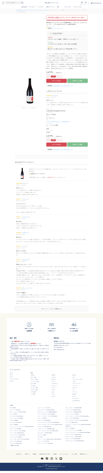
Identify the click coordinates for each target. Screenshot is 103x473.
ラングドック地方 (34, 387)
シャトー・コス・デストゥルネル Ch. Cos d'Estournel (48, 422)
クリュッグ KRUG (13, 414)
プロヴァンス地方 (34, 389)
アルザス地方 (33, 391)
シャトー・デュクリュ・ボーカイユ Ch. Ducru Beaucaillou (77, 416)
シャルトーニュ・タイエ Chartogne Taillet (46, 428)
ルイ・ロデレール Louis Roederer (16, 416)
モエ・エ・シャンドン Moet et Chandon (18, 411)
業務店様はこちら (83, 454)
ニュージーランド (76, 400)
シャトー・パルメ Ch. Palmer (16, 437)
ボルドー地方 (33, 377)
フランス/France (51, 121)
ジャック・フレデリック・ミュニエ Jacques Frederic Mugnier (77, 432)
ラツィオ (53, 381)
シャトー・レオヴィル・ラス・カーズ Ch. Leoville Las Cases (50, 424)
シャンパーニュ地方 (35, 381)
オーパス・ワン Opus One (15, 409)
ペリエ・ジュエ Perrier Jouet (15, 422)
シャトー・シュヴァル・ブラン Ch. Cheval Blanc (47, 416)
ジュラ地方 (33, 394)
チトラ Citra (40, 437)
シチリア (53, 389)
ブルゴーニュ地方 (34, 379)
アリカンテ (74, 387)
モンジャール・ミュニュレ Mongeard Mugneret (47, 411)
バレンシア (74, 385)
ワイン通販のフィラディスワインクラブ (24, 10)
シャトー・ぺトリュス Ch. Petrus (72, 414)
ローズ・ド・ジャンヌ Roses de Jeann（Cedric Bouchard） (50, 439)
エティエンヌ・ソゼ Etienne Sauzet (45, 432)
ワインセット (32, 6)
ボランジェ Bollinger (14, 424)
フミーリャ (74, 391)
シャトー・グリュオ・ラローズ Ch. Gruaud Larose (48, 430)
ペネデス (74, 381)
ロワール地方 (33, 383)
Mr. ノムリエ (26, 288)
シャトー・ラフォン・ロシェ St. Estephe (73, 430)
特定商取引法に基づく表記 (44, 454)
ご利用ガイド (27, 454)
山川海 (24, 232)
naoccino (25, 259)
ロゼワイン (12, 381)
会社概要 (55, 454)
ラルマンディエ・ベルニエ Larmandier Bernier (74, 440)
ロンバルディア (55, 383)
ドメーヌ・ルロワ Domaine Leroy (44, 426)
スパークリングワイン (14, 379)
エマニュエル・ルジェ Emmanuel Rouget (46, 409)
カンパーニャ (54, 385)
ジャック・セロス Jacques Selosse (17, 432)
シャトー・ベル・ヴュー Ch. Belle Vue (45, 443)
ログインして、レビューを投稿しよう (51, 309)
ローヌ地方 (33, 385)
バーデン (53, 394)
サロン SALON (13, 407)
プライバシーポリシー (64, 454)
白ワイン (11, 377)
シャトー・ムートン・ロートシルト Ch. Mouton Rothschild (21, 426)
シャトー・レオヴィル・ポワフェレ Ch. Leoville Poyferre (76, 420)
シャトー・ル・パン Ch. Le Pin (44, 407)
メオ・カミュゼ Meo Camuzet (16, 443)
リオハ (73, 377)
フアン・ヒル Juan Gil (42, 418)
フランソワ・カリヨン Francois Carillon (73, 434)
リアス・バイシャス (76, 383)
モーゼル (53, 396)
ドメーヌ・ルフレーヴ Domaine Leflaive (73, 411)
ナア (24, 246)
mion (54, 95)
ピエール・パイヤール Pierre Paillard (72, 438)
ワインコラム (67, 6)
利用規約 (34, 454)
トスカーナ (54, 377)
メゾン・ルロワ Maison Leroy (71, 422)
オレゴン (74, 396)
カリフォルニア (75, 398)
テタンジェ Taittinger (14, 420)
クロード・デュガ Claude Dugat (44, 420)
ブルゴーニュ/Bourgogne (62, 121)
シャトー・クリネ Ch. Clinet (43, 441)
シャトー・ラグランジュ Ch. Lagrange (17, 430)
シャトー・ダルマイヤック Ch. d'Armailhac (46, 414)
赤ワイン (46, 10)
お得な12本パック (68, 85)
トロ (73, 389)
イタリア (53, 375)
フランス (35, 10)
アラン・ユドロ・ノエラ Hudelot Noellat (73, 407)
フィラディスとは (77, 6)
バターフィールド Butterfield (15, 428)
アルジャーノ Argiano (42, 434)
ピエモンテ (54, 379)
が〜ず (24, 199)
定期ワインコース (50, 6)
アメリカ (74, 394)
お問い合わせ (18, 454)
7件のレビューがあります (57, 28)
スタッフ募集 (74, 454)
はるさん (25, 216)
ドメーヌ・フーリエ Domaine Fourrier (73, 409)
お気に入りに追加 (77, 80)
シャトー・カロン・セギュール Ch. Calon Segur (19, 439)
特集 (58, 6)
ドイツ (53, 392)
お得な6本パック (58, 85)
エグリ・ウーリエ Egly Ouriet (16, 441)
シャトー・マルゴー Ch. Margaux (16, 418)
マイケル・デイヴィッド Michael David (73, 436)
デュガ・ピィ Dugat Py (70, 428)
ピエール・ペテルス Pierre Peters (72, 418)
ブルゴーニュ (41, 10)
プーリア (53, 387)
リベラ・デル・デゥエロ (77, 379)
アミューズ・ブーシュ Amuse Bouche (17, 434)
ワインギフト (41, 6)
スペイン (74, 375)
